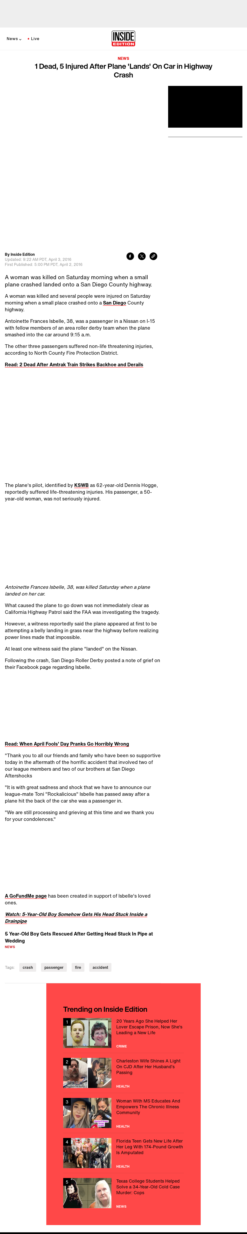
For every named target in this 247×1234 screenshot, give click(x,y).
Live (35, 39)
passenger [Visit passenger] (53, 899)
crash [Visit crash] (28, 899)
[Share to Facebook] (130, 189)
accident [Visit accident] (100, 899)
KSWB (81, 417)
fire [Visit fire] (78, 899)
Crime (121, 978)
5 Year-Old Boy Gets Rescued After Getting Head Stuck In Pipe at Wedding (79, 869)
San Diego (114, 234)
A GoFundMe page (26, 827)
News (12, 39)
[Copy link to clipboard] (153, 189)
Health (123, 1018)
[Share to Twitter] (141, 189)
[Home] (123, 39)
